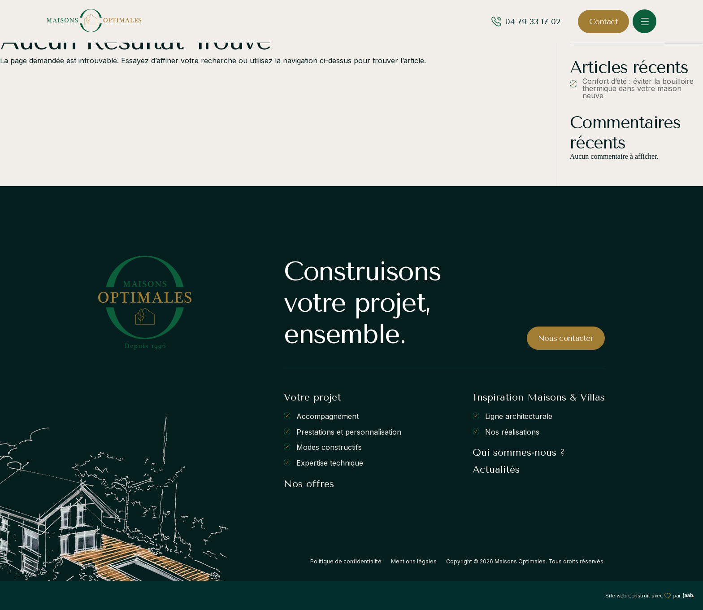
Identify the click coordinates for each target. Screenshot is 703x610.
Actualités (496, 470)
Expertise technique (329, 462)
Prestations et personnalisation (348, 431)
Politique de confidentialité (346, 561)
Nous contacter (566, 338)
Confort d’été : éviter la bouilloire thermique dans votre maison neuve (638, 88)
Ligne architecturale (518, 416)
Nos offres (309, 484)
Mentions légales (414, 561)
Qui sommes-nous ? (519, 453)
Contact (603, 21)
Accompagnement (327, 416)
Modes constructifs (329, 447)
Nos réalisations (512, 431)
